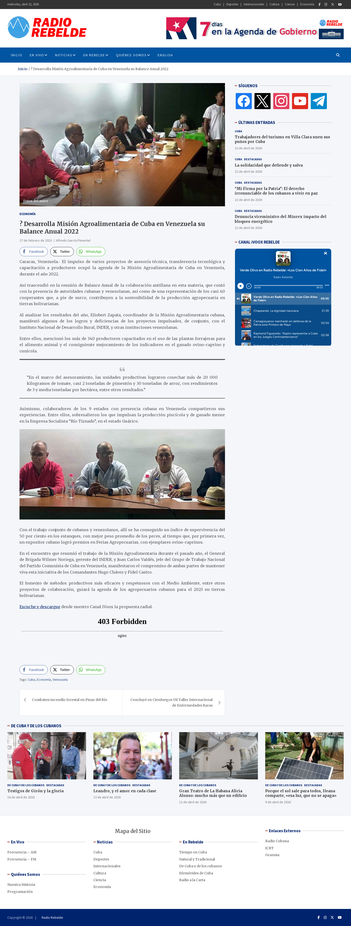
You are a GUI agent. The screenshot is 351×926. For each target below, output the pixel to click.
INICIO (16, 55)
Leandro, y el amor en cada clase (124, 791)
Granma (272, 855)
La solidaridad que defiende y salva (269, 165)
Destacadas (253, 159)
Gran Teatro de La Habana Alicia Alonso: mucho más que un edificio (213, 793)
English (165, 55)
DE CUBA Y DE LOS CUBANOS (36, 725)
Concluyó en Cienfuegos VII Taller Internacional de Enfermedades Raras (171, 702)
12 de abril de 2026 (192, 802)
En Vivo (37, 55)
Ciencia (290, 4)
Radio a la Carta (192, 880)
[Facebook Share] (34, 251)
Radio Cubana (277, 841)
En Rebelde (94, 55)
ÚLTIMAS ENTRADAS (256, 122)
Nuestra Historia (21, 884)
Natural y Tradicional (197, 859)
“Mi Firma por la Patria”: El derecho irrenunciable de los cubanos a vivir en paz (276, 191)
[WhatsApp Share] (91, 251)
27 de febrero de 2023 (36, 240)
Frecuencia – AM (22, 852)
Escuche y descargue (40, 606)
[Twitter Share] (62, 251)
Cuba (217, 4)
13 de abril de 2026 (107, 797)
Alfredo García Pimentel (73, 240)
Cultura (274, 4)
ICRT (269, 848)
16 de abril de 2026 (21, 797)
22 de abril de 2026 (248, 148)
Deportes (232, 4)
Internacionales (254, 4)
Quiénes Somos (131, 55)
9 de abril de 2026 (278, 802)
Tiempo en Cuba (193, 852)
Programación (20, 891)
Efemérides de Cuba (196, 873)
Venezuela (60, 679)
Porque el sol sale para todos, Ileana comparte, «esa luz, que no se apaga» (301, 793)
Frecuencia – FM (21, 859)
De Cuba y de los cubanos (25, 785)
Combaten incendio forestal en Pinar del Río (69, 700)
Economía (307, 4)
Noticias (63, 55)
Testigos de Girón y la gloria (35, 791)
